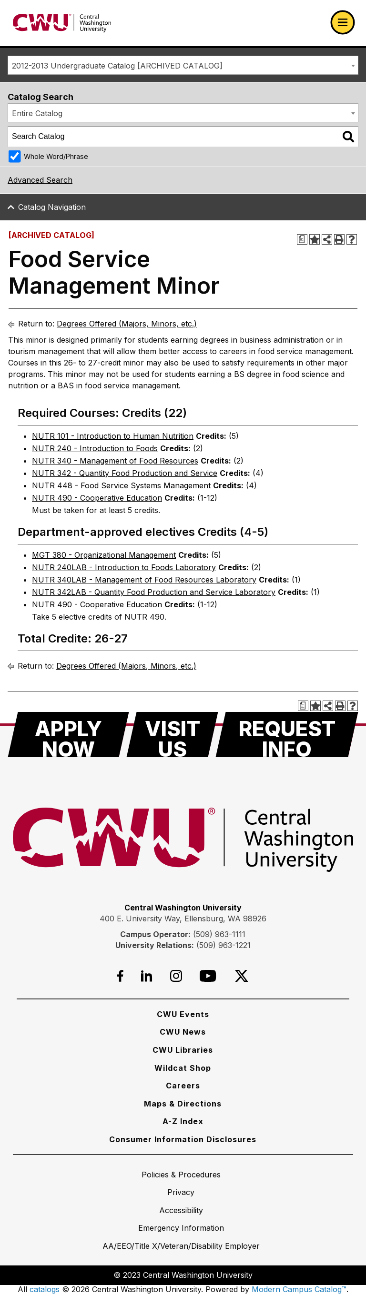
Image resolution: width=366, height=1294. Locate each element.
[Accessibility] (181, 1210)
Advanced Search (40, 180)
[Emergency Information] (181, 1228)
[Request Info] (287, 734)
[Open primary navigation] (342, 22)
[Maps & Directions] (183, 1103)
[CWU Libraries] (182, 1050)
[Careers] (183, 1085)
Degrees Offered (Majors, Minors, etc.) (127, 323)
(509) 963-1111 (219, 934)
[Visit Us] (172, 734)
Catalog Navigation (52, 207)
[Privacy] (180, 1192)
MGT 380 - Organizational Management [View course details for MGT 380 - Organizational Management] (104, 555)
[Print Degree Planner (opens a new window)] (302, 239)
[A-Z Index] (183, 1121)
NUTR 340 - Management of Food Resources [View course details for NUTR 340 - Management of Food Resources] (115, 460)
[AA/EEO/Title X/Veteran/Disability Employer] (181, 1246)
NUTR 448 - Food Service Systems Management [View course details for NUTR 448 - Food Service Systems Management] (121, 485)
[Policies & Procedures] (181, 1174)
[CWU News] (183, 1032)
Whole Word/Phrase (56, 156)
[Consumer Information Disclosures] (182, 1139)
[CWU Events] (183, 1014)
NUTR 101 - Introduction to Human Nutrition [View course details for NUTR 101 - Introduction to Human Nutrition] (112, 436)
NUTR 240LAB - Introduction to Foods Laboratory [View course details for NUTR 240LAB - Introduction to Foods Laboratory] (124, 567)
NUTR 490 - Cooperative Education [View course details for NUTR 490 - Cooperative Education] (97, 498)
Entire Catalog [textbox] (37, 113)
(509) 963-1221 (223, 945)
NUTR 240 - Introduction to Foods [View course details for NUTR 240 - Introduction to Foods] (95, 448)
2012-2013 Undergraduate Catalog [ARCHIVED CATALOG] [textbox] (117, 65)
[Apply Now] (68, 734)
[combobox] (183, 65)
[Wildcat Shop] (182, 1068)
